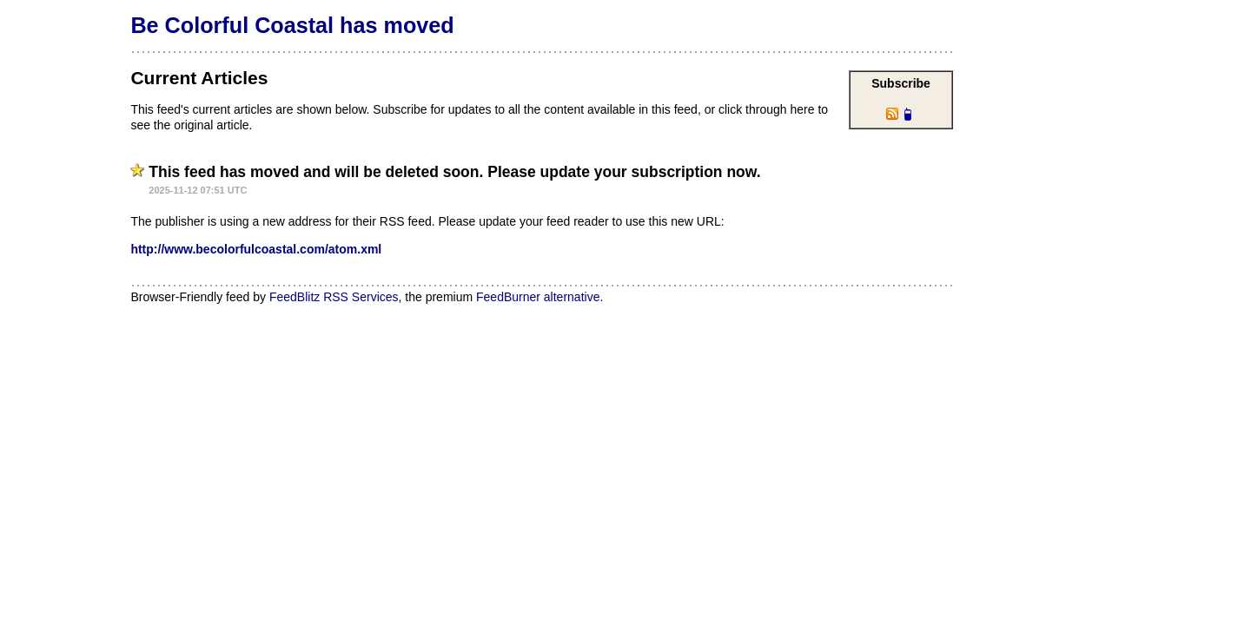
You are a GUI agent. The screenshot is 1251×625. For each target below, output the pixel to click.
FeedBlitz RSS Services (334, 297)
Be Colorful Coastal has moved (291, 25)
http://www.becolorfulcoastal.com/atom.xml (255, 249)
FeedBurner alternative (537, 297)
